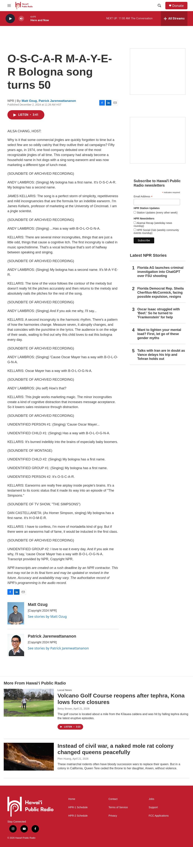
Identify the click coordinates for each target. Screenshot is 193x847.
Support (153, 807)
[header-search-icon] (159, 5)
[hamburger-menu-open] (9, 5)
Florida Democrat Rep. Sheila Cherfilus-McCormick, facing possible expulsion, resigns (160, 292)
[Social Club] (157, 140)
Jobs (151, 799)
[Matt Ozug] (15, 613)
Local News (65, 690)
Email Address (143, 196)
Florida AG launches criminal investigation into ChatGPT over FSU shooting (160, 272)
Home (71, 799)
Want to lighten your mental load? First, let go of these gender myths (159, 334)
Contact (113, 799)
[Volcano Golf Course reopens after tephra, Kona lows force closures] (29, 703)
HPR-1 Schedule (78, 807)
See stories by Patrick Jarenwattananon (58, 648)
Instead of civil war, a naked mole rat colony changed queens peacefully (116, 749)
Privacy (113, 815)
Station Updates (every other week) (156, 212)
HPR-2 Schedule (78, 815)
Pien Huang (64, 758)
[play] (10, 19)
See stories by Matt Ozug (47, 616)
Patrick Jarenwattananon (57, 101)
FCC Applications (159, 815)
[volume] (21, 18)
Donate (178, 6)
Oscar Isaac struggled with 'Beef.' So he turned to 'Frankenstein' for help (158, 313)
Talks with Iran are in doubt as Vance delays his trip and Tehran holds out (161, 355)
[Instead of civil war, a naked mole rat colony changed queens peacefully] (29, 757)
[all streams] (174, 18)
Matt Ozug (29, 101)
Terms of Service (118, 807)
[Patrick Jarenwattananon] (15, 645)
